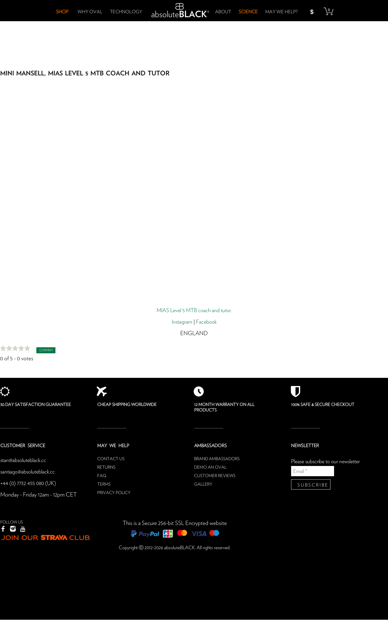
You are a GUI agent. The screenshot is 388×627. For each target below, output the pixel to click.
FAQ (101, 476)
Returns (106, 467)
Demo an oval (210, 467)
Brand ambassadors (217, 459)
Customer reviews (214, 476)
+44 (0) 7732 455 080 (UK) (29, 483)
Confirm (45, 350)
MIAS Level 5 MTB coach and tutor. (194, 310)
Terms (104, 484)
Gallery (203, 484)
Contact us (110, 459)
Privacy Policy (114, 493)
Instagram (181, 322)
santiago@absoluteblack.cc (29, 472)
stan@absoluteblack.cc (25, 460)
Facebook (207, 322)
